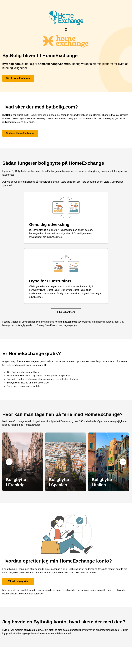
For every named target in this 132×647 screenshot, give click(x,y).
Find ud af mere (66, 312)
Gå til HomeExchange (18, 78)
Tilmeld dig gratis (18, 581)
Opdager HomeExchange (20, 133)
